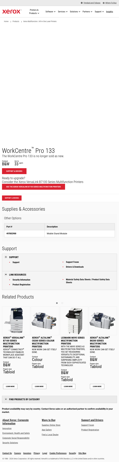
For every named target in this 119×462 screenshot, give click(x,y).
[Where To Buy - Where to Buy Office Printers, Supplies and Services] (110, 3)
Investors (27, 453)
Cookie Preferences (58, 453)
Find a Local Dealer (50, 434)
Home (6, 21)
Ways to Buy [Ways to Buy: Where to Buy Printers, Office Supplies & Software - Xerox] (48, 420)
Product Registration (21, 284)
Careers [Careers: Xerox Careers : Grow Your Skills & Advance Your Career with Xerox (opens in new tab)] (17, 453)
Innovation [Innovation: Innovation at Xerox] (7, 428)
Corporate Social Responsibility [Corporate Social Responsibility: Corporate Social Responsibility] (15, 438)
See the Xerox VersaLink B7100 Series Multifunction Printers (33, 187)
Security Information (21, 279)
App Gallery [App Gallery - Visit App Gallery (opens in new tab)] (47, 430)
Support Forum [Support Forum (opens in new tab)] (87, 425)
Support (16, 262)
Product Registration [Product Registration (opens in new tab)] (90, 430)
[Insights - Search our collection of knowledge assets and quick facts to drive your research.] (109, 12)
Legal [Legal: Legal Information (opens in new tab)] (44, 453)
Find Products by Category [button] (24, 399)
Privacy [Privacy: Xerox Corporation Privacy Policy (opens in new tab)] (37, 453)
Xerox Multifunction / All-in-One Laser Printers (39, 21)
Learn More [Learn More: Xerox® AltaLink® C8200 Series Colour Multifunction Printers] (39, 386)
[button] (57, 303)
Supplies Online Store (51, 425)
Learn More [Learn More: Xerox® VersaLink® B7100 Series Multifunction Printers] (10, 386)
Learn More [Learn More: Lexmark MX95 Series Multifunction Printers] (68, 386)
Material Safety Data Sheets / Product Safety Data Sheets (88, 281)
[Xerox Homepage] (12, 12)
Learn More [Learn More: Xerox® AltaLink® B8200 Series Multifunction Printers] (97, 386)
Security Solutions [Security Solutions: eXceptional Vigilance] (10, 442)
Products (16, 21)
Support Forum (72, 262)
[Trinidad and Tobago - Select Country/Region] (90, 3)
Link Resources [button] (17, 274)
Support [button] (14, 257)
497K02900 (11, 233)
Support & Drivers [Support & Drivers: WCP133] (14, 171)
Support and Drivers (92, 420)
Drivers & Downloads (75, 267)
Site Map (82, 453)
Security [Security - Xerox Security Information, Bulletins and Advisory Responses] (72, 453)
